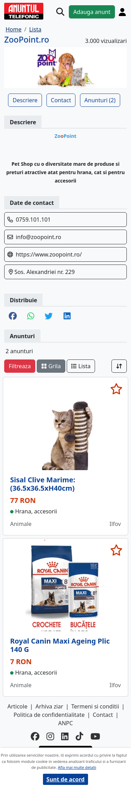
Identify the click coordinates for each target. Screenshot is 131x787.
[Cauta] (60, 11)
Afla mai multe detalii (77, 767)
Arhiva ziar (49, 706)
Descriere (25, 100)
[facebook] (35, 736)
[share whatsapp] (31, 317)
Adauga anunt (91, 12)
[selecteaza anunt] (116, 388)
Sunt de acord (65, 779)
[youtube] (95, 736)
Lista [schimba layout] (80, 366)
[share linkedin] (67, 317)
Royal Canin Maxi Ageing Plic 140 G (60, 645)
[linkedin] (65, 736)
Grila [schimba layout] (51, 366)
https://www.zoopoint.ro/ (49, 254)
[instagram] (50, 736)
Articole (17, 706)
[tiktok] (79, 736)
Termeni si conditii (95, 706)
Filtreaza (20, 366)
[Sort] (119, 366)
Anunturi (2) (100, 100)
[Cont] (122, 11)
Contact (61, 100)
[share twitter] (48, 317)
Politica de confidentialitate (49, 715)
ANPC (65, 723)
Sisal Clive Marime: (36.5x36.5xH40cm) (42, 484)
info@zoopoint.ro (38, 237)
